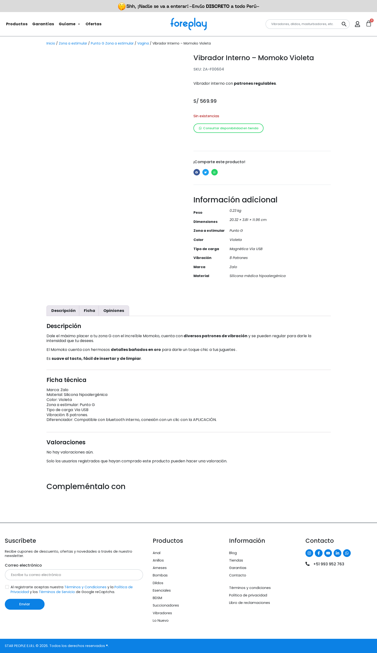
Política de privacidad (248, 595)
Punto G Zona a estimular (112, 43)
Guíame (70, 24)
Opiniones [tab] (113, 310)
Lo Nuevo (161, 620)
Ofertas (93, 24)
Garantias (237, 567)
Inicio (50, 43)
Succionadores (166, 605)
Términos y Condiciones (85, 587)
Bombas (160, 575)
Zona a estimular (73, 43)
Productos (16, 24)
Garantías (43, 24)
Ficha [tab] (89, 310)
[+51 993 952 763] (307, 564)
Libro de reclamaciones (249, 602)
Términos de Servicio (57, 591)
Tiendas (236, 560)
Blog (233, 552)
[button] (196, 172)
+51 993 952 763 (328, 564)
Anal (156, 552)
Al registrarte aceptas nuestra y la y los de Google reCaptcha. (72, 590)
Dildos (158, 583)
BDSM (157, 597)
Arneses (160, 567)
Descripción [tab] (63, 310)
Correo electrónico (23, 565)
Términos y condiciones (250, 587)
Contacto (237, 575)
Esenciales (162, 590)
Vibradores (162, 613)
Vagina (143, 43)
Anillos (158, 560)
